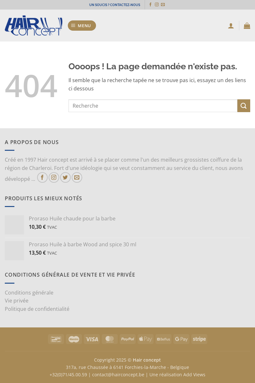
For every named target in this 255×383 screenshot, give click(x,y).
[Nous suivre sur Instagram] (159, 5)
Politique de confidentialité (37, 308)
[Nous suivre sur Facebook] (153, 5)
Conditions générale (29, 292)
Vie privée (16, 300)
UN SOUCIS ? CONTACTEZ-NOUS (114, 5)
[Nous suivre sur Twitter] (65, 177)
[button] (82, 25)
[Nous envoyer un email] (165, 5)
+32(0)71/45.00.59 (68, 375)
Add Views (194, 375)
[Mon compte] (231, 26)
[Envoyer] (243, 105)
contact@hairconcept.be (118, 375)
